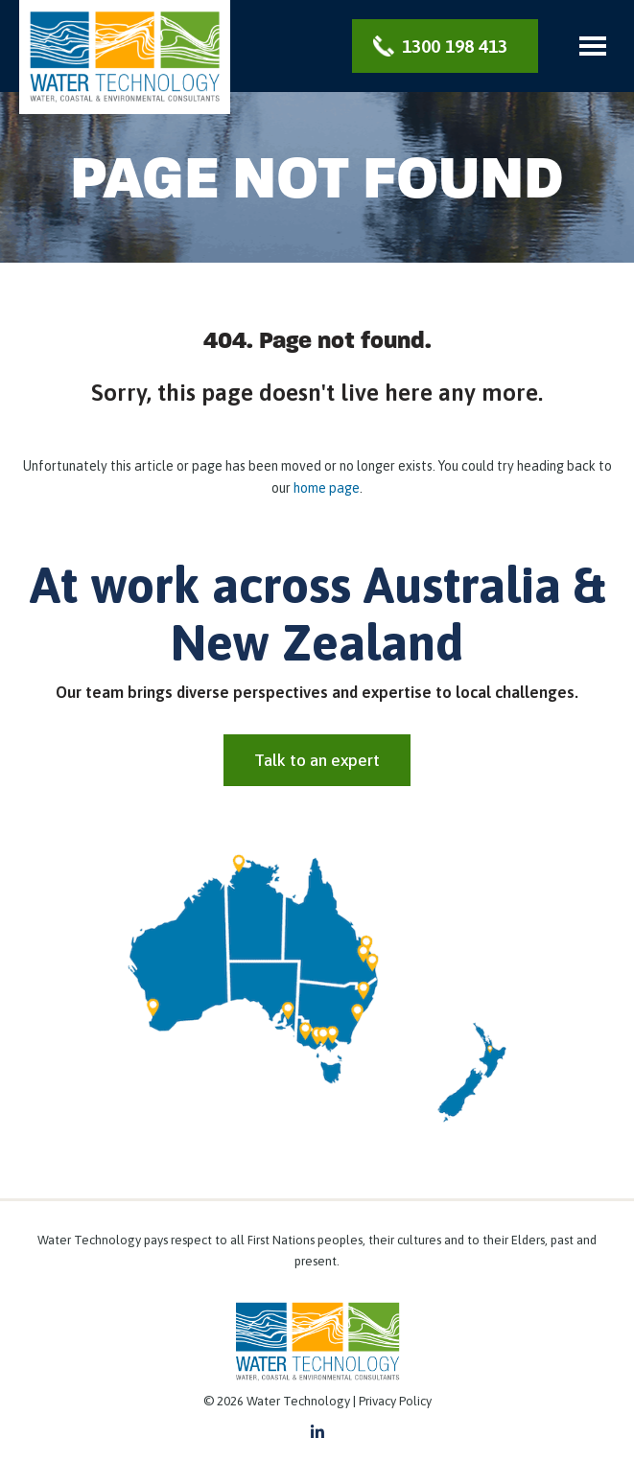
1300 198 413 (454, 46)
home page (327, 488)
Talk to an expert (317, 760)
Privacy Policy (395, 1401)
